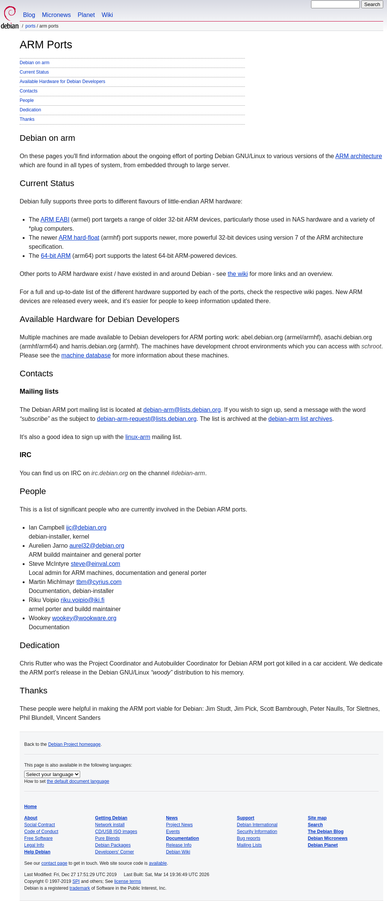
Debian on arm (35, 62)
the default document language (78, 781)
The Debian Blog (326, 831)
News (172, 818)
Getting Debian (111, 818)
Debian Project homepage (74, 744)
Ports (30, 26)
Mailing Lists (249, 845)
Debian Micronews (327, 838)
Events (173, 831)
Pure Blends (107, 838)
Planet (86, 15)
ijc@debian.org (86, 527)
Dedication (30, 109)
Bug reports (248, 838)
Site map (317, 818)
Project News (179, 824)
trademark (80, 888)
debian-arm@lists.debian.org (182, 410)
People (27, 100)
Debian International (257, 824)
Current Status (34, 72)
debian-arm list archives (300, 419)
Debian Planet (322, 845)
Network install (110, 824)
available (158, 863)
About (30, 818)
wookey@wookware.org (84, 618)
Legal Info (34, 845)
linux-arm (137, 437)
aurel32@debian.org (97, 545)
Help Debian (37, 852)
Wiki (107, 15)
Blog (29, 15)
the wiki (238, 274)
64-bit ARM (56, 256)
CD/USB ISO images (116, 831)
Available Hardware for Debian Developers (62, 81)
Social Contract (39, 824)
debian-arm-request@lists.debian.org (147, 419)
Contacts (28, 91)
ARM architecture (358, 156)
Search (315, 824)
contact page (54, 863)
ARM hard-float (79, 237)
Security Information (257, 831)
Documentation (182, 838)
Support (245, 818)
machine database (86, 355)
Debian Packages (113, 845)
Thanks (27, 119)
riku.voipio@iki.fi (83, 600)
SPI (76, 881)
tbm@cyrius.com (98, 582)
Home (30, 806)
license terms (127, 881)
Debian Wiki (178, 852)
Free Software (38, 838)
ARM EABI (54, 219)
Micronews (56, 15)
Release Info (178, 845)
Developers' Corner (114, 852)
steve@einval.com (95, 564)
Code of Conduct (41, 831)
